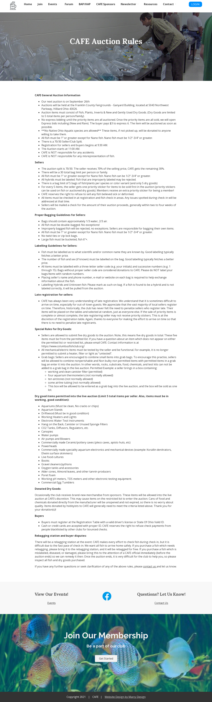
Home (28, 4)
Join (40, 4)
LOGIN (195, 4)
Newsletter (128, 4)
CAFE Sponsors (105, 4)
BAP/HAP (85, 4)
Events (52, 4)
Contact (168, 4)
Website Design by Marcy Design (125, 697)
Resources (150, 4)
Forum (69, 4)
